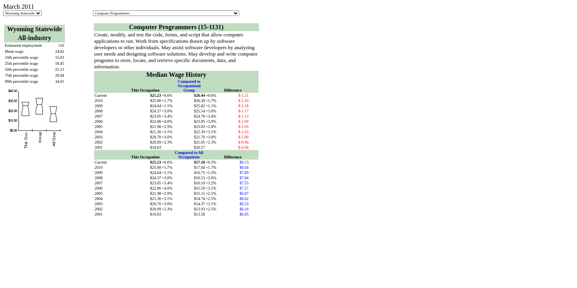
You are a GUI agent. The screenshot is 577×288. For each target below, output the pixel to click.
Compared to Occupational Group (189, 85)
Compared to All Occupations (189, 154)
